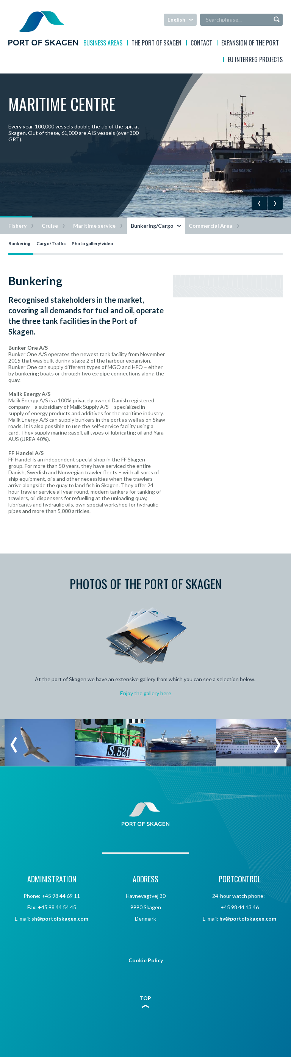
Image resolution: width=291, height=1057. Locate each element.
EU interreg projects (255, 60)
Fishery (17, 225)
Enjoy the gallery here (145, 693)
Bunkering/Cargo (152, 225)
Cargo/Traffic (51, 243)
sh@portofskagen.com (59, 918)
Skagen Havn (43, 28)
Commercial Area (210, 225)
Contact (201, 43)
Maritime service (94, 225)
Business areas (102, 43)
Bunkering (19, 243)
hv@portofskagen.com (247, 918)
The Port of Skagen (156, 43)
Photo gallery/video (92, 243)
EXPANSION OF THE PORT (250, 43)
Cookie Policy (145, 960)
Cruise (50, 225)
